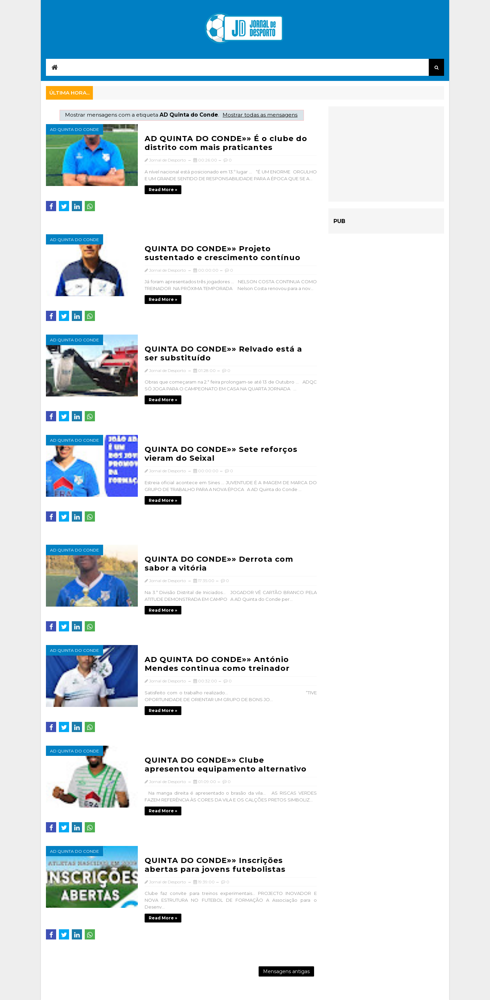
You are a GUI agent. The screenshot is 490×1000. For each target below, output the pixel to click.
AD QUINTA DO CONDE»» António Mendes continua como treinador (217, 664)
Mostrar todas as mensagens (260, 115)
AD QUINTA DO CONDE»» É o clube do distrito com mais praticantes (226, 143)
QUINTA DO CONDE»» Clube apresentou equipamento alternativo (226, 765)
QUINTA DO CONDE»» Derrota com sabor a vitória (219, 564)
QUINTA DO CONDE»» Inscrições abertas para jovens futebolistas (215, 865)
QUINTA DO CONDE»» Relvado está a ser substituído (223, 353)
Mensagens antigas (286, 971)
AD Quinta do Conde (74, 129)
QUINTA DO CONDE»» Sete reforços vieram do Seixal (221, 454)
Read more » (163, 189)
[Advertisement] (386, 154)
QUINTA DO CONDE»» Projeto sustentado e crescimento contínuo (222, 253)
